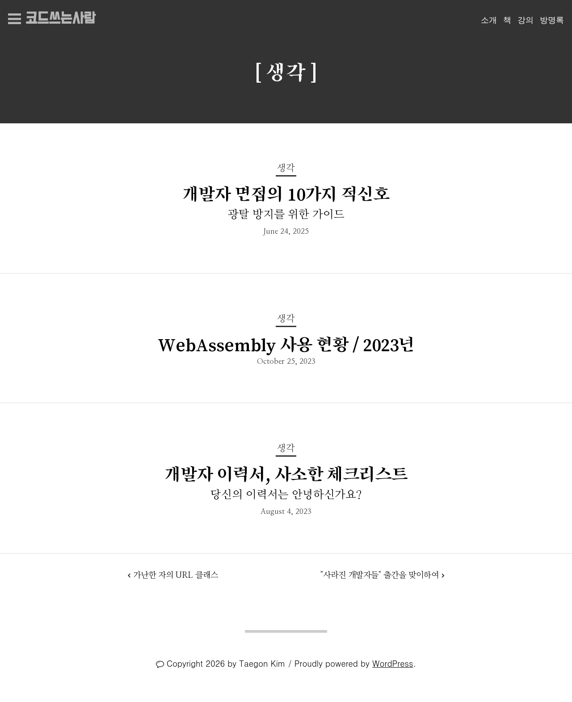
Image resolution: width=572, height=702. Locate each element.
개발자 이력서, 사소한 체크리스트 (286, 474)
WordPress (392, 663)
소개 (489, 20)
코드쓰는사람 (60, 19)
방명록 (552, 20)
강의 (525, 20)
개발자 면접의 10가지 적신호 (286, 194)
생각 (286, 168)
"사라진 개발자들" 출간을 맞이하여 (379, 575)
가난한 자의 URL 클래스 (175, 575)
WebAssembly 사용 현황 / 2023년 (286, 345)
